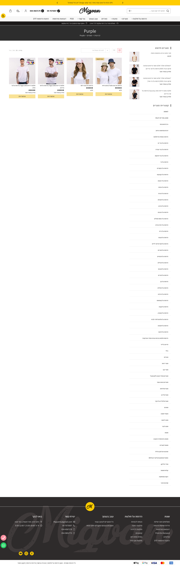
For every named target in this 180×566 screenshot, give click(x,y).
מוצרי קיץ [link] (165, 370)
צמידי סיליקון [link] (164, 464)
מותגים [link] (166, 407)
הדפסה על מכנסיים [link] (162, 256)
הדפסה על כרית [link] (163, 231)
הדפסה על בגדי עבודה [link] (162, 149)
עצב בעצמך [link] (93, 18)
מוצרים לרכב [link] (164, 395)
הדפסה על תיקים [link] (163, 332)
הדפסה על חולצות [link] (139, 18)
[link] (3, 16)
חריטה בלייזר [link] (164, 344)
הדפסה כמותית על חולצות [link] (161, 137)
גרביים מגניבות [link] (164, 124)
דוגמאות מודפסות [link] (59, 18)
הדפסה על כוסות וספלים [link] (161, 219)
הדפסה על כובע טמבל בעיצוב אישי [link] (112, 85)
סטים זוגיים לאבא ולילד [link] (161, 451)
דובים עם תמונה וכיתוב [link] (162, 130)
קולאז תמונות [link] (164, 470)
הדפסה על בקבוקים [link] (162, 174)
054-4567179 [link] (35, 11)
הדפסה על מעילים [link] (163, 263)
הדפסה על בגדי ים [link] (163, 143)
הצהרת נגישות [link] (41, 563)
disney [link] (166, 111)
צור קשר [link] (81, 18)
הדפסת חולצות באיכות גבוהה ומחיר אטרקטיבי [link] (155, 338)
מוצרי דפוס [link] (165, 363)
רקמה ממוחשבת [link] (163, 477)
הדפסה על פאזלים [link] (163, 288)
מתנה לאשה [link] (164, 420)
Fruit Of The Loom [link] (161, 118)
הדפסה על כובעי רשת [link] (87, 85)
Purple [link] (82, 35)
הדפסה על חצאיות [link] (163, 200)
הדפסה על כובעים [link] (163, 212)
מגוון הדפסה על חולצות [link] (55, 563)
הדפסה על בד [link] (164, 162)
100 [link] (14, 50)
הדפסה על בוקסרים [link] (162, 168)
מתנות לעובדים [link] (164, 445)
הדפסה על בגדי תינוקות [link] (161, 156)
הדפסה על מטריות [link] (163, 250)
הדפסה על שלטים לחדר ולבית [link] (159, 319)
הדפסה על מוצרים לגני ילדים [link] (160, 244)
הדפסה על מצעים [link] (163, 269)
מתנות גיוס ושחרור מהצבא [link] (161, 439)
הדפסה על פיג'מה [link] (163, 294)
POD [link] (72, 18)
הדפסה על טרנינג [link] (163, 206)
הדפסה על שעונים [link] (163, 326)
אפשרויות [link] (108, 94)
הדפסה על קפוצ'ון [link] (163, 313)
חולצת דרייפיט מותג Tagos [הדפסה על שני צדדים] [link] (52, 87)
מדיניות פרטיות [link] (31, 563)
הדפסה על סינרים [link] (163, 275)
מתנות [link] (114, 18)
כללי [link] (167, 351)
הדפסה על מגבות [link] (163, 237)
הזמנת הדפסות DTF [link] (41, 18)
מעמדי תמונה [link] (164, 414)
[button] (123, 3)
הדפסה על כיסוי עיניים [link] (162, 225)
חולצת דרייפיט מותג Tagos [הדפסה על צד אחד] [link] (23, 87)
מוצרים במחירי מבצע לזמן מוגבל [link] (159, 376)
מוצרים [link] (124, 18)
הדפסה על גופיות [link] (163, 187)
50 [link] (17, 50)
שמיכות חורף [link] (164, 483)
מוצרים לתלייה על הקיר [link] (161, 401)
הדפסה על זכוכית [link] (163, 193)
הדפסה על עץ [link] (164, 281)
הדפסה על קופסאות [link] (162, 300)
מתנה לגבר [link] (165, 426)
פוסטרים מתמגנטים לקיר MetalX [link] (158, 458)
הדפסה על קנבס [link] (163, 307)
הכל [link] (10, 50)
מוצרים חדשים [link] (164, 389)
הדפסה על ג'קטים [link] (163, 181)
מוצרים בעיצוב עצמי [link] (162, 382)
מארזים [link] (104, 18)
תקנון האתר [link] (21, 563)
